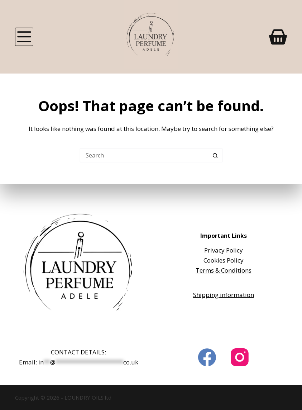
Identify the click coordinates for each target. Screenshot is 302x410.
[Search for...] (144, 155)
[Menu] (24, 37)
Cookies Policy (223, 260)
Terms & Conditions (223, 270)
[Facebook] (207, 357)
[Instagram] (240, 357)
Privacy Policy (223, 250)
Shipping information (223, 295)
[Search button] (215, 155)
